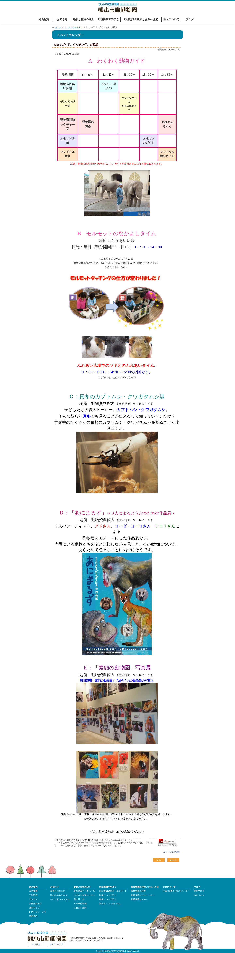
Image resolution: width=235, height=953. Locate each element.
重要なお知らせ (57, 891)
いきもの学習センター (84, 895)
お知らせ (62, 19)
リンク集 (36, 944)
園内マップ (34, 908)
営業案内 (33, 895)
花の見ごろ (79, 899)
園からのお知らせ (58, 895)
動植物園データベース (84, 891)
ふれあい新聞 (80, 908)
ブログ (189, 19)
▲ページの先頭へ (172, 852)
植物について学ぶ (107, 899)
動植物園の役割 (138, 891)
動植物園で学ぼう (108, 19)
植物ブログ (199, 895)
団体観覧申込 (35, 904)
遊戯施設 (33, 916)
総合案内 (44, 19)
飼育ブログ (199, 891)
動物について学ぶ (107, 895)
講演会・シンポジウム (109, 904)
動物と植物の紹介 (83, 19)
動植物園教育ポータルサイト (113, 891)
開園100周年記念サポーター (176, 891)
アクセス (33, 899)
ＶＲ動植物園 (80, 904)
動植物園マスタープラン (142, 895)
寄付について (171, 19)
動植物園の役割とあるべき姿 (141, 19)
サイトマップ (56, 944)
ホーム (58, 27)
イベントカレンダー (73, 27)
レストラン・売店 (37, 912)
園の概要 (33, 891)
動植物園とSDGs (139, 899)
